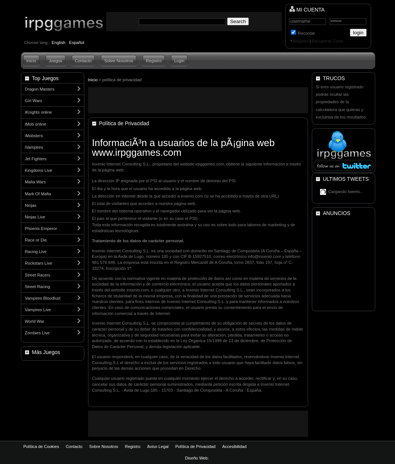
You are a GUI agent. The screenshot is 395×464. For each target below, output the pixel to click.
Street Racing (37, 286)
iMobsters (34, 135)
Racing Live (36, 251)
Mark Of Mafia (38, 194)
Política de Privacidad (195, 446)
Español (76, 42)
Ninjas (31, 205)
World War (34, 321)
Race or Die (36, 240)
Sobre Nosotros (118, 61)
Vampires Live (38, 309)
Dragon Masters (40, 89)
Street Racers (37, 275)
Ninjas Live (35, 217)
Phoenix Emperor (41, 228)
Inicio (31, 61)
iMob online (35, 124)
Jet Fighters (36, 159)
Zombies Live (37, 333)
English (59, 42)
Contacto (83, 61)
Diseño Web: (197, 458)
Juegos (55, 61)
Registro (301, 41)
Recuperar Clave (327, 41)
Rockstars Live (38, 263)
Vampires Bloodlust (43, 298)
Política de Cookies (41, 446)
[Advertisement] (198, 100)
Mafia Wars (35, 182)
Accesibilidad (234, 446)
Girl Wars (33, 100)
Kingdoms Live (38, 170)
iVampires (34, 147)
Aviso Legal (158, 446)
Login (179, 61)
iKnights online (38, 112)
